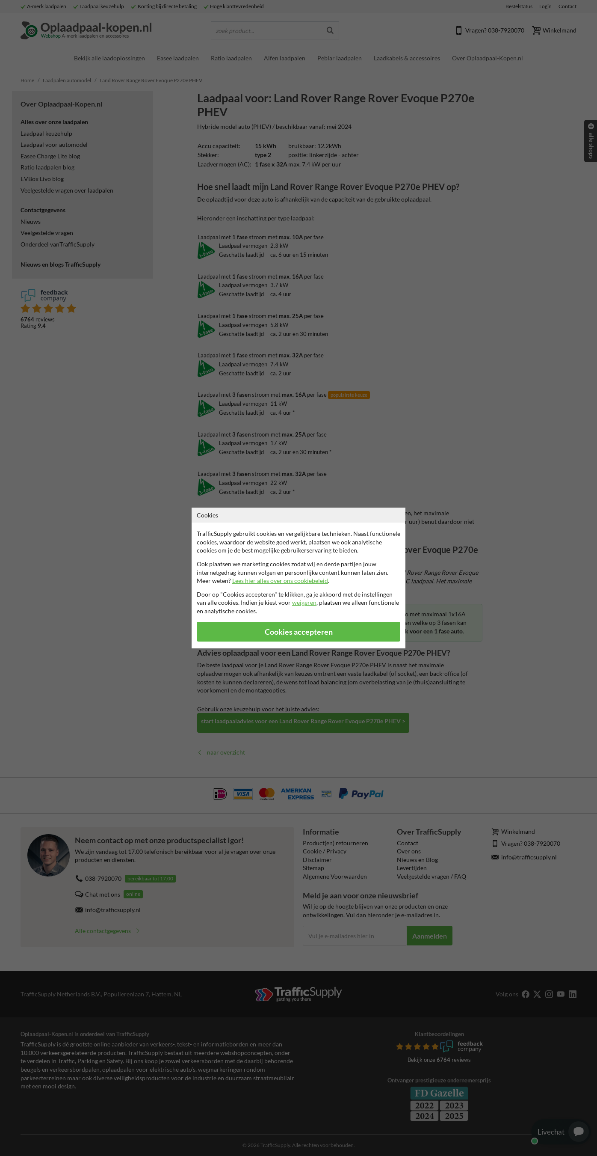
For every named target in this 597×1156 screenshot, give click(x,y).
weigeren (304, 602)
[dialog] (298, 578)
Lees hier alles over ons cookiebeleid (280, 580)
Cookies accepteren (299, 631)
